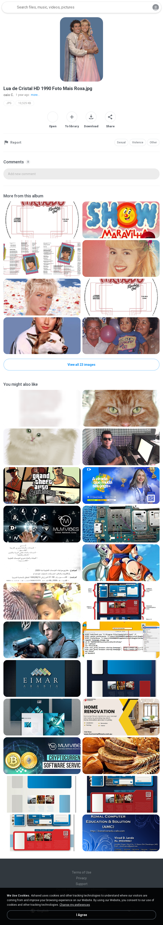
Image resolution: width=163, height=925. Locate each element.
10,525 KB (24, 103)
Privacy (81, 878)
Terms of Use (81, 872)
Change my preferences (75, 904)
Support (81, 884)
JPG (8, 103)
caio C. (8, 95)
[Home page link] (9, 7)
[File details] (42, 219)
